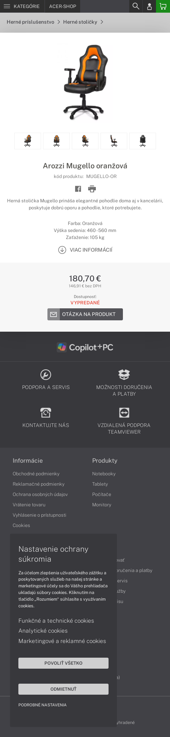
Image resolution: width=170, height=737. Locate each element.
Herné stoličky (83, 22)
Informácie (28, 461)
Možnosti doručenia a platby (122, 570)
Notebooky (104, 473)
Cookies (21, 525)
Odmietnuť (63, 689)
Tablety (100, 484)
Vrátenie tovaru (29, 504)
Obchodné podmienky (36, 473)
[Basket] (163, 6)
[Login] (149, 6)
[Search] (135, 6)
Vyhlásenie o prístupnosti (39, 515)
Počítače (101, 494)
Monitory (101, 504)
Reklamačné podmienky (38, 484)
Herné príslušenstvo (33, 22)
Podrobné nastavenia (42, 705)
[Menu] (22, 6)
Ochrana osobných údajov (40, 494)
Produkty (105, 461)
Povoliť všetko (63, 663)
